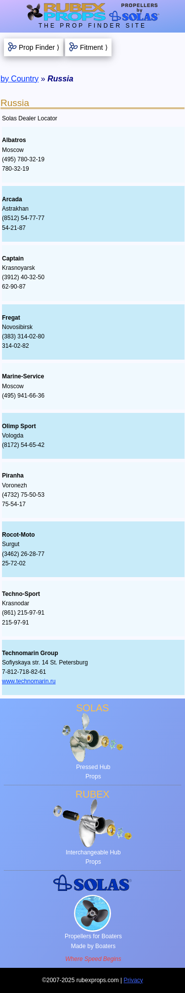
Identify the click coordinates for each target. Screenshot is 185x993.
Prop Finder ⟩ (39, 47)
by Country (19, 78)
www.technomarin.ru (29, 681)
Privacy (133, 980)
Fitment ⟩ (94, 47)
